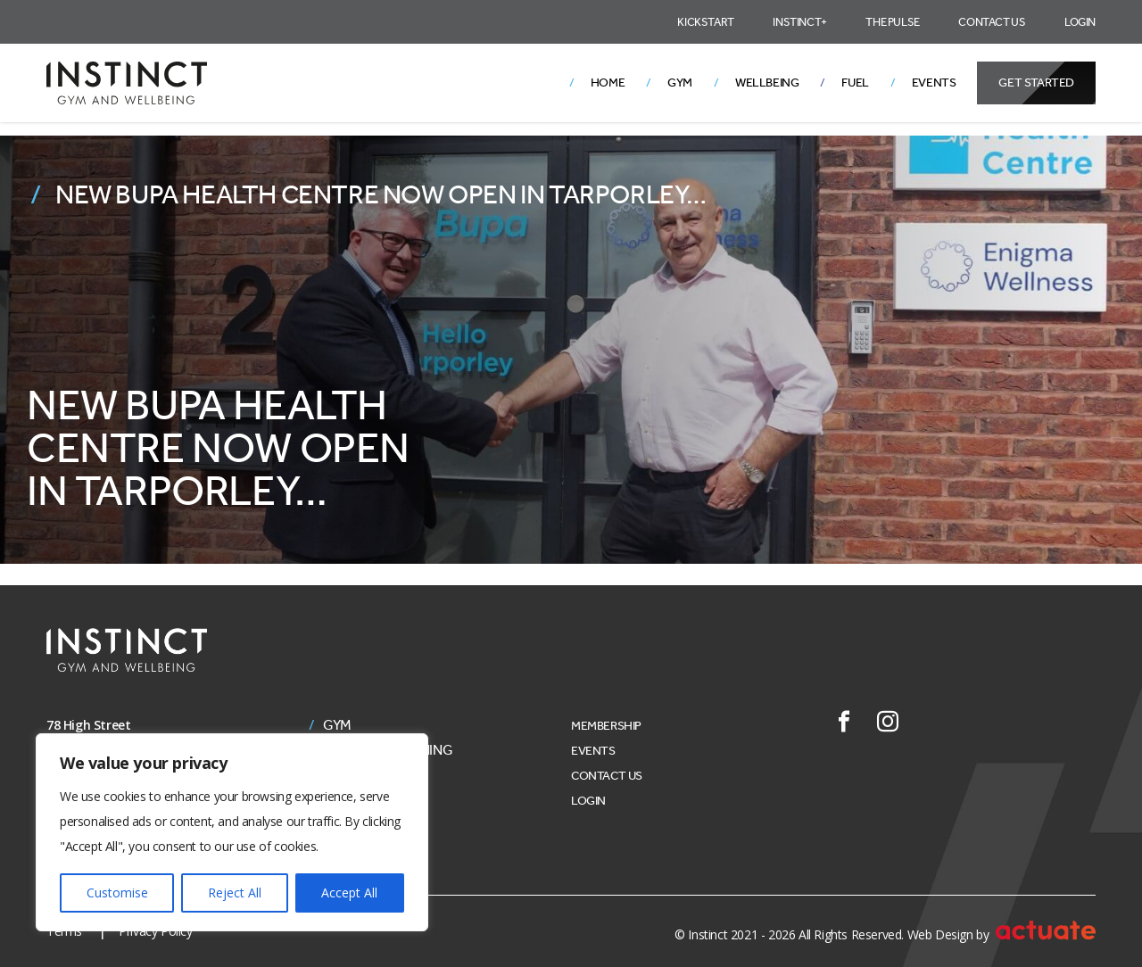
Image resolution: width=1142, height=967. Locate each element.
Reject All (234, 892)
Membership (606, 725)
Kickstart (705, 22)
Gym (679, 82)
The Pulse (892, 22)
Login (1080, 22)
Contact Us (991, 22)
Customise (117, 892)
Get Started (1036, 82)
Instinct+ (799, 22)
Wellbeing (767, 82)
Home (608, 82)
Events (934, 82)
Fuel (854, 82)
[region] (232, 832)
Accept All (349, 892)
